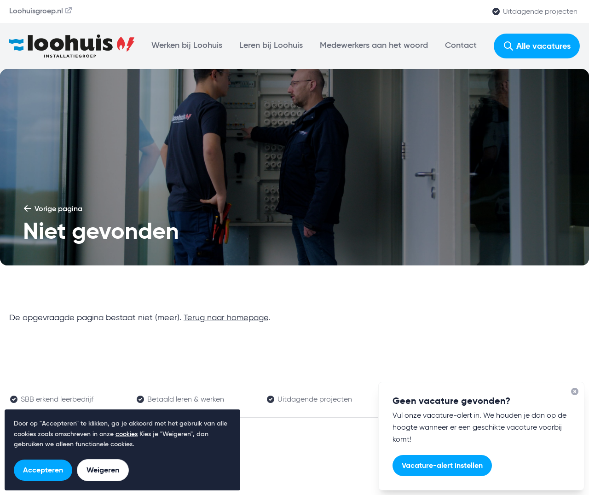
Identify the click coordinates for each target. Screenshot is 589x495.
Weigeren (103, 470)
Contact (461, 45)
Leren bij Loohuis (271, 45)
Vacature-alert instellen (442, 465)
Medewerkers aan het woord (374, 45)
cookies (126, 434)
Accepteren (43, 470)
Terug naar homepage (226, 318)
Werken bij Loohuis (186, 45)
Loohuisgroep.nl (41, 10)
